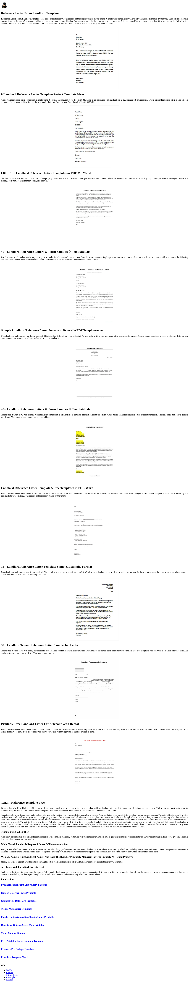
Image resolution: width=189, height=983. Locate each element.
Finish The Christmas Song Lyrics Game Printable (27, 917)
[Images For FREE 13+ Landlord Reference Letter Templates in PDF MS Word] (94, 137)
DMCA (9, 970)
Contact (9, 972)
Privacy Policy (12, 975)
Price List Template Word (14, 957)
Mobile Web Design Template (16, 908)
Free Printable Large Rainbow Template (22, 941)
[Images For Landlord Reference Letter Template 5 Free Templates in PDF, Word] (94, 452)
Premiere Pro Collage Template (17, 949)
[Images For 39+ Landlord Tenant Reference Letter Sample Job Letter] (94, 609)
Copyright (10, 977)
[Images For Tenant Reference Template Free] (94, 766)
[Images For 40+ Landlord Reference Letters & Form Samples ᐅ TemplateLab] (94, 215)
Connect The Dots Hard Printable (18, 900)
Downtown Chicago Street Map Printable (22, 925)
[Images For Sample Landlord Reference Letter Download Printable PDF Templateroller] (94, 294)
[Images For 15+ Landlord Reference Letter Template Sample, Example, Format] (94, 530)
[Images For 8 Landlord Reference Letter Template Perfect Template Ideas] (94, 58)
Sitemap (9, 980)
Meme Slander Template (14, 933)
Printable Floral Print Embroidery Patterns (24, 884)
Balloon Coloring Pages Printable (18, 892)
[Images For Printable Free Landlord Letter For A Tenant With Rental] (94, 688)
